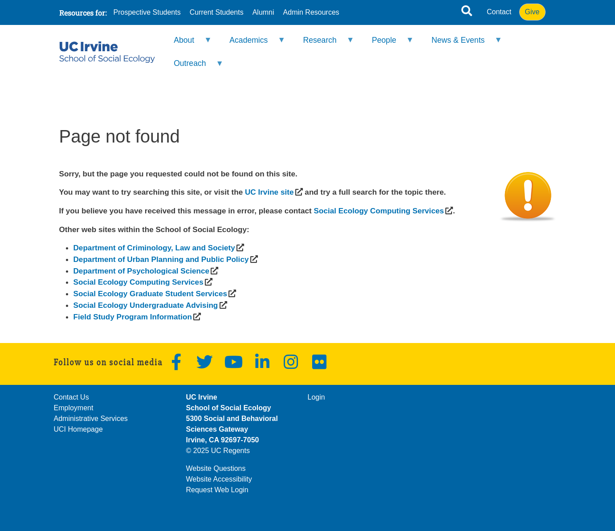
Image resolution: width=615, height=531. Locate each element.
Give (532, 12)
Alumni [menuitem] (263, 12)
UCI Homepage (78, 429)
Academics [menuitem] (251, 44)
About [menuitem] (187, 44)
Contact (499, 12)
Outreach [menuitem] (193, 67)
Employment (74, 408)
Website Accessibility (219, 479)
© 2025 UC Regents (218, 450)
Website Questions (216, 468)
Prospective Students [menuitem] (147, 12)
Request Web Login (217, 490)
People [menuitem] (387, 44)
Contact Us (71, 397)
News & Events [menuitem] (461, 44)
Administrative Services (91, 418)
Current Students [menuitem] (217, 12)
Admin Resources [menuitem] (311, 12)
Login (316, 397)
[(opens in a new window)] (269, 192)
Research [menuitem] (322, 44)
